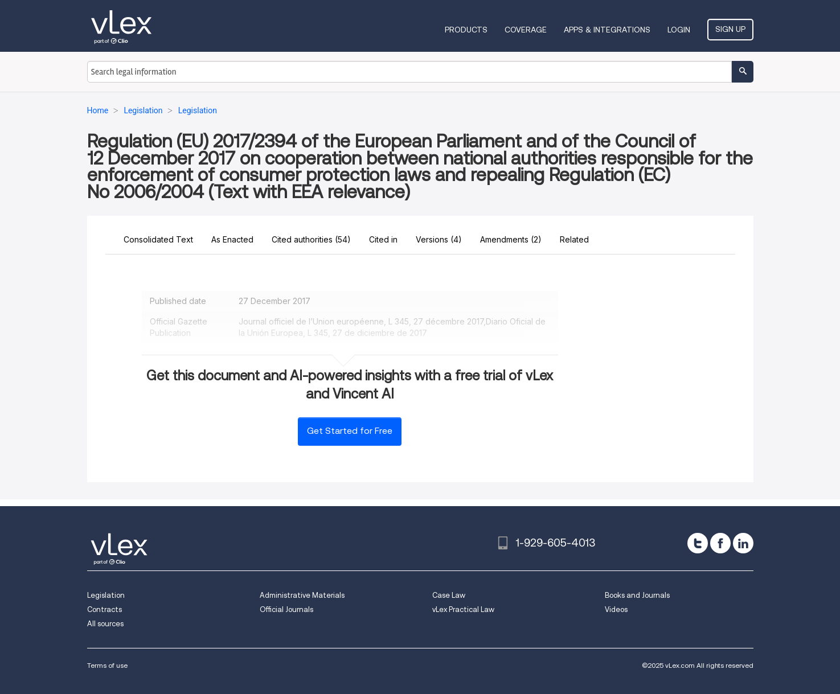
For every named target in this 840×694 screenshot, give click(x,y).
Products (466, 29)
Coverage (526, 29)
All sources (105, 623)
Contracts (104, 609)
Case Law (448, 595)
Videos (616, 609)
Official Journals (286, 609)
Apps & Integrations (607, 29)
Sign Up (730, 29)
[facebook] (720, 543)
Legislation (106, 595)
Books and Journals (637, 595)
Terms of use (107, 665)
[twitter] (697, 543)
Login (678, 29)
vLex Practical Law (463, 609)
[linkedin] (743, 543)
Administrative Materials (302, 595)
